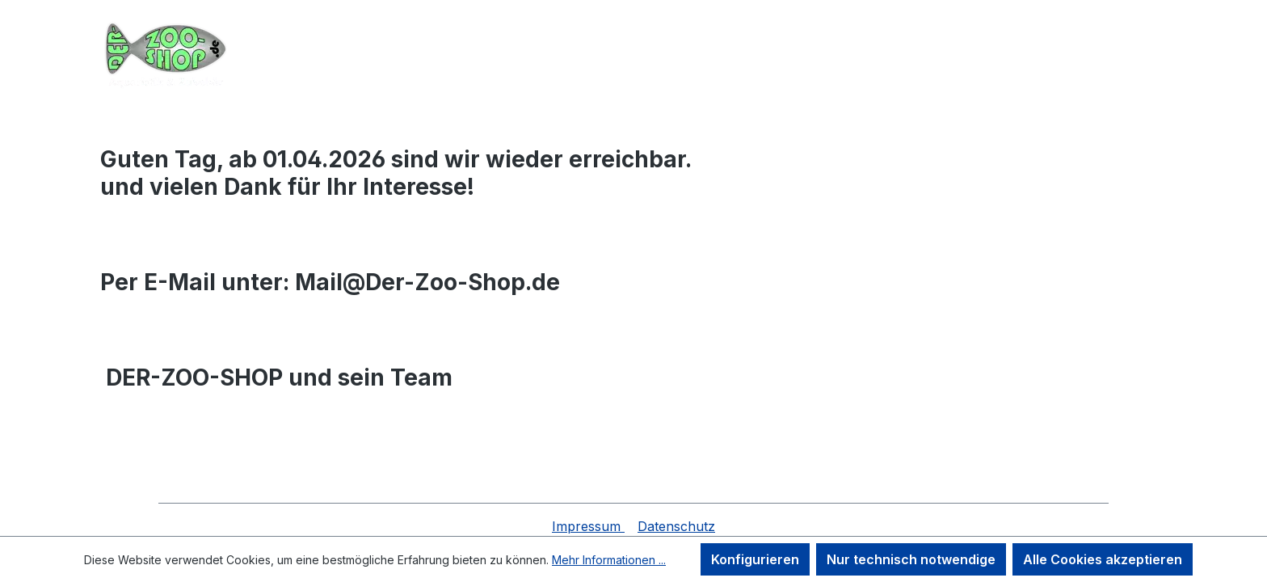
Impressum (588, 526)
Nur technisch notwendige (911, 559)
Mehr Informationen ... (609, 560)
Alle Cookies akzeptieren (1102, 559)
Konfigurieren (755, 559)
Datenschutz (676, 526)
